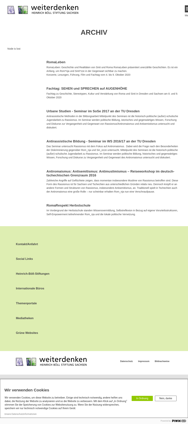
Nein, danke (165, 398)
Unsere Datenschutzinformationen (20, 414)
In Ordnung (142, 398)
